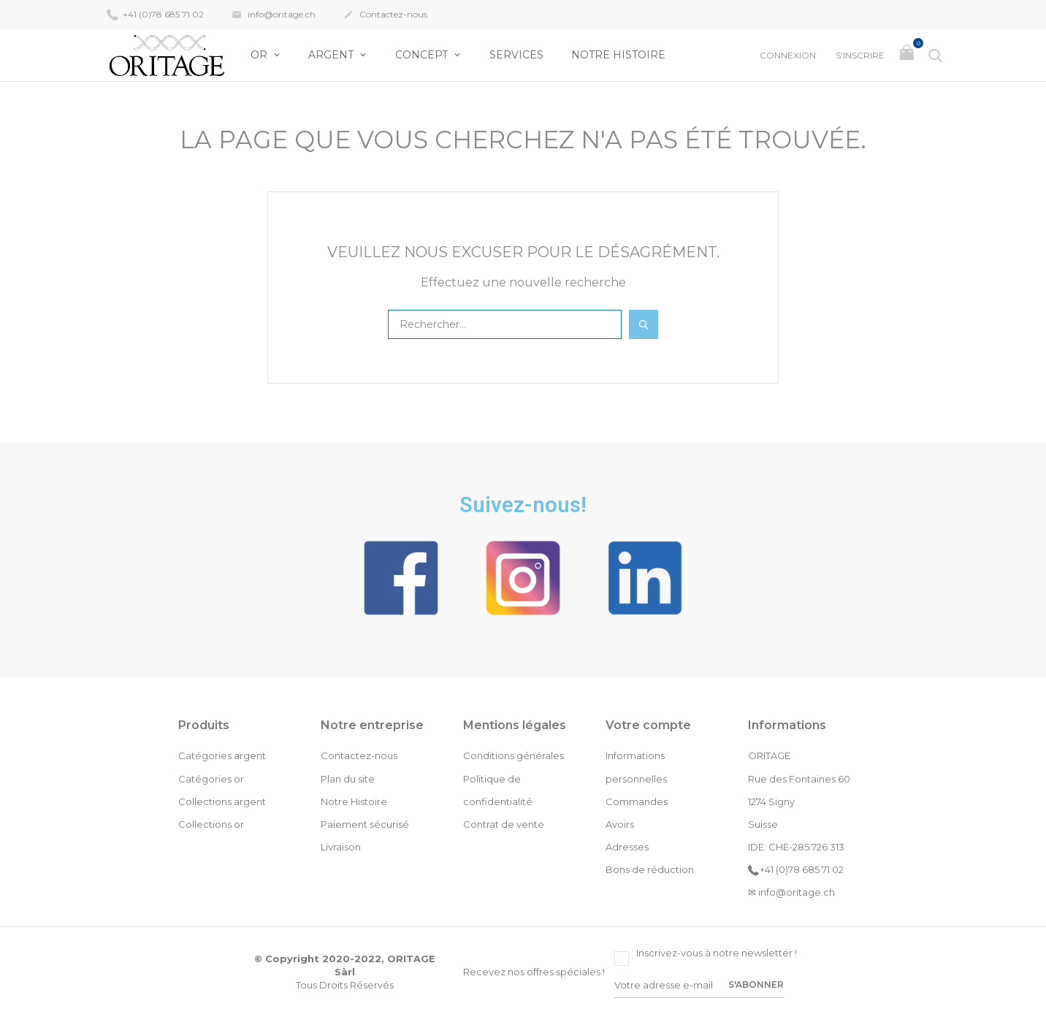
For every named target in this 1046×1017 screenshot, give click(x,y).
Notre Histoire (618, 54)
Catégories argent (222, 755)
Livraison (341, 847)
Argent (332, 54)
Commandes (637, 801)
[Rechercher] (505, 324)
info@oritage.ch (274, 15)
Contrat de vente (503, 824)
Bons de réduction (650, 869)
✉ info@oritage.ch (791, 892)
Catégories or (211, 779)
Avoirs (620, 824)
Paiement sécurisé (365, 824)
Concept (423, 54)
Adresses (627, 847)
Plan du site (348, 779)
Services (516, 54)
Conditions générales (513, 755)
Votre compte (648, 725)
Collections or (211, 824)
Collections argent (222, 801)
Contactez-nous (385, 15)
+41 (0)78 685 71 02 (155, 13)
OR (260, 54)
